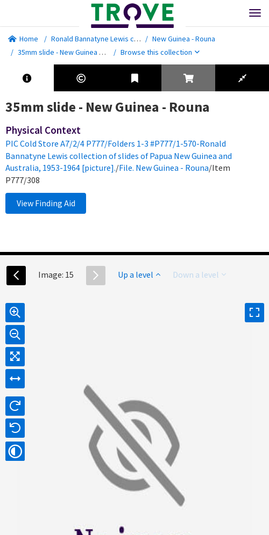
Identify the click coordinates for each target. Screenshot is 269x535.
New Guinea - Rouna (183, 39)
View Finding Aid (46, 203)
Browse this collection (160, 52)
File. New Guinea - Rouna (164, 167)
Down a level (199, 274)
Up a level (139, 274)
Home (23, 39)
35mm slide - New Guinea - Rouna (70, 52)
